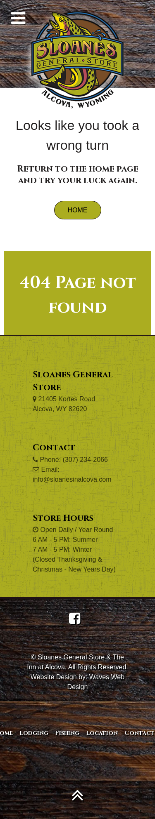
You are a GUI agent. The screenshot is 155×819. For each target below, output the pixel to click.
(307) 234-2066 (85, 459)
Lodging (33, 733)
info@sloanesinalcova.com (72, 479)
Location (102, 733)
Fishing (67, 733)
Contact (139, 733)
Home (78, 210)
